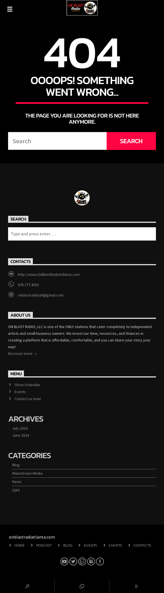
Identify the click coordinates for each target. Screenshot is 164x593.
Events (20, 391)
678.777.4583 (28, 284)
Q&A (16, 489)
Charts (115, 545)
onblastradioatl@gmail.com (40, 295)
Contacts (142, 545)
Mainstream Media (27, 473)
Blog (16, 464)
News (16, 481)
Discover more (22, 354)
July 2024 (20, 428)
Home (19, 545)
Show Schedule (27, 384)
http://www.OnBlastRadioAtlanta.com (49, 274)
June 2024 (20, 435)
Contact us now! (27, 398)
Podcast (44, 545)
